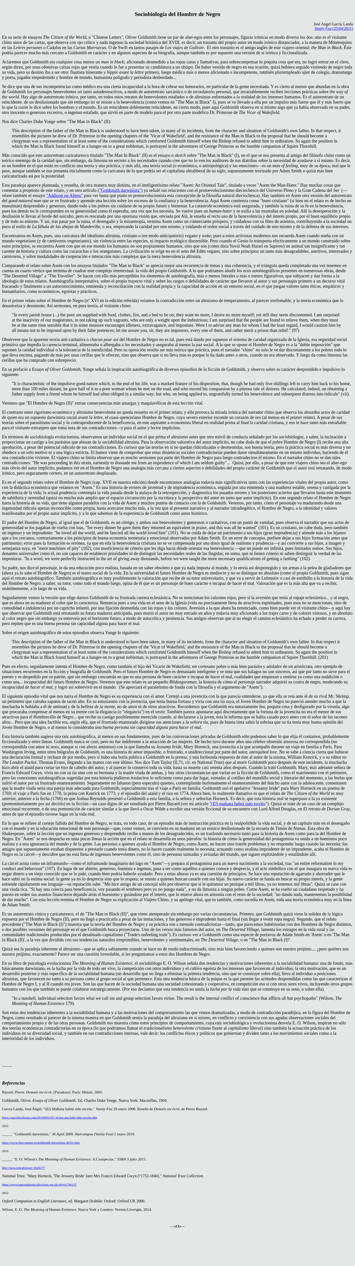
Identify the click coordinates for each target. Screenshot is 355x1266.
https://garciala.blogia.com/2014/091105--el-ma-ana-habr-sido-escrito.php (49, 1117)
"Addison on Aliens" (64, 195)
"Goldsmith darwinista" (120, 190)
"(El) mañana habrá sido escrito (238, 803)
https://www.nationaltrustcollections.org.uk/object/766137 (39, 1184)
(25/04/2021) (334, 28)
